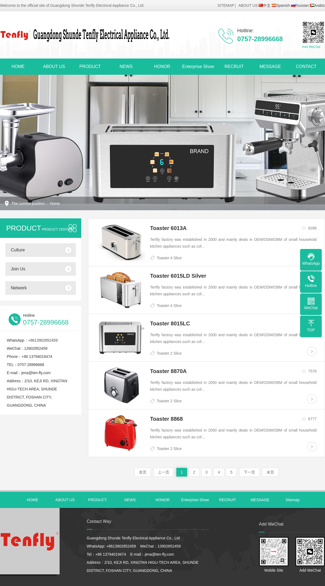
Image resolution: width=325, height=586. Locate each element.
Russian (300, 5)
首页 (143, 472)
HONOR (162, 66)
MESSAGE (270, 66)
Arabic (317, 5)
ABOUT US (248, 5)
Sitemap (292, 500)
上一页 (163, 472)
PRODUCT (90, 66)
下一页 (249, 472)
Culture (18, 250)
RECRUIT (234, 66)
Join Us (18, 269)
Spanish (281, 5)
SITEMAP (225, 5)
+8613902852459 (43, 340)
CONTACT (306, 66)
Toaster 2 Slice (169, 353)
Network (19, 288)
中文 (265, 5)
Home (55, 203)
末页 (270, 472)
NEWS (126, 66)
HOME (18, 66)
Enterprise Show (198, 66)
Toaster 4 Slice (169, 258)
